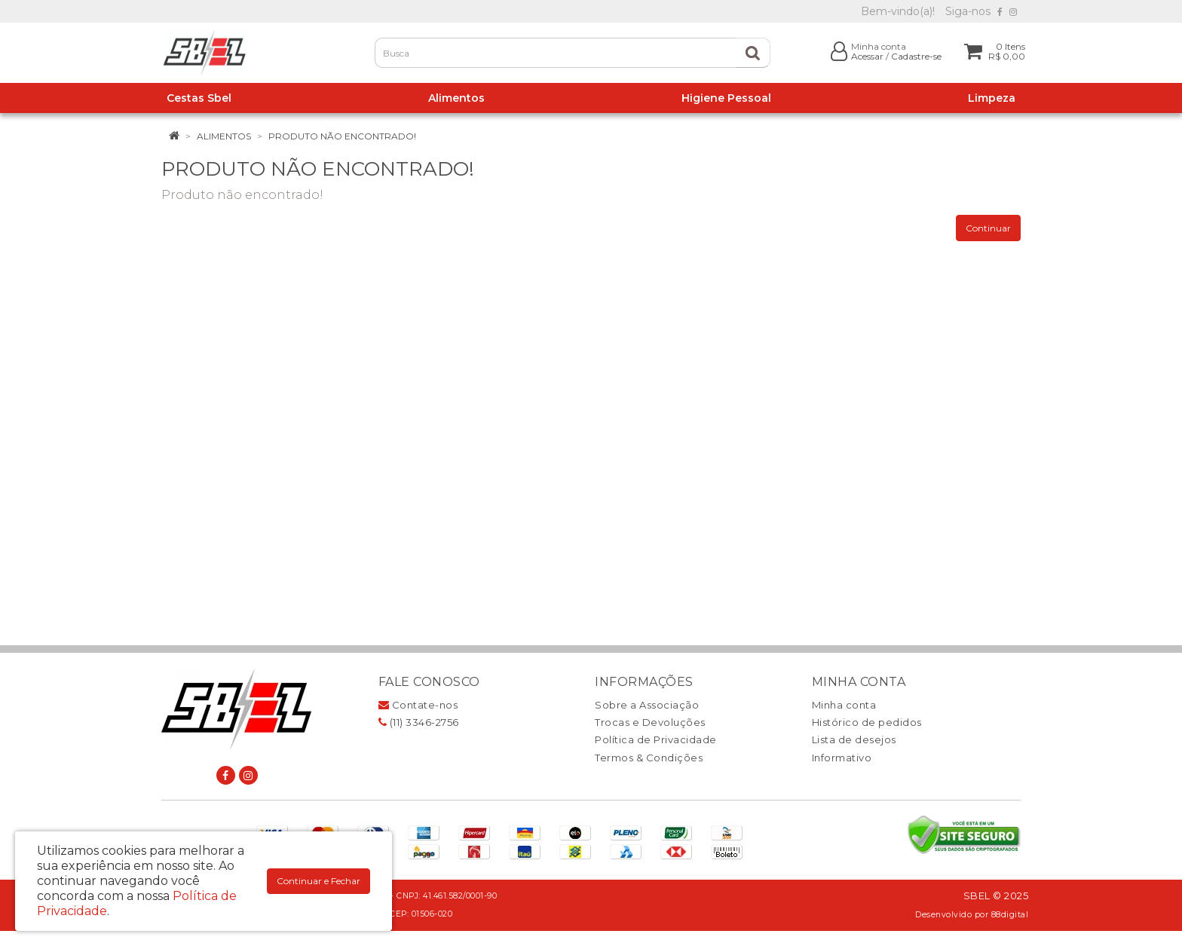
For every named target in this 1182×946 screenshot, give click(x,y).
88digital (1010, 915)
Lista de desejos (854, 739)
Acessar (867, 56)
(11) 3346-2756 (418, 722)
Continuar (988, 228)
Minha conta (844, 705)
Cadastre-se (916, 56)
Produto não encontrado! (342, 136)
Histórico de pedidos (867, 722)
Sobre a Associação (647, 705)
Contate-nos (418, 705)
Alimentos (224, 136)
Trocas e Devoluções (650, 722)
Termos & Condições (649, 758)
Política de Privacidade (656, 739)
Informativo (842, 758)
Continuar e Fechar (318, 880)
